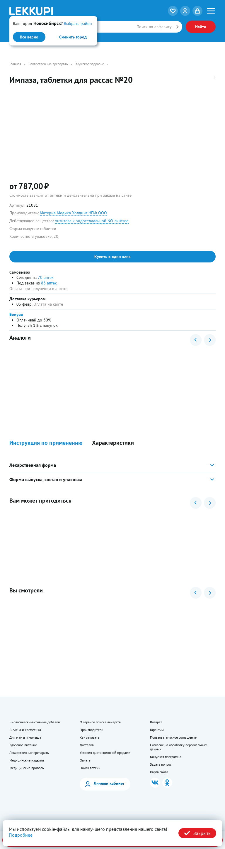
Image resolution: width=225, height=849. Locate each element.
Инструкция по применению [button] (46, 443)
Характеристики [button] (113, 443)
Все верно (29, 37)
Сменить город (73, 37)
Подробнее (21, 835)
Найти (200, 26)
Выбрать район (78, 23)
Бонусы (16, 314)
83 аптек (49, 283)
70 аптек (46, 277)
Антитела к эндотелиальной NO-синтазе (92, 220)
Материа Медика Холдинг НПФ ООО (73, 212)
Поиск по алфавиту (154, 26)
